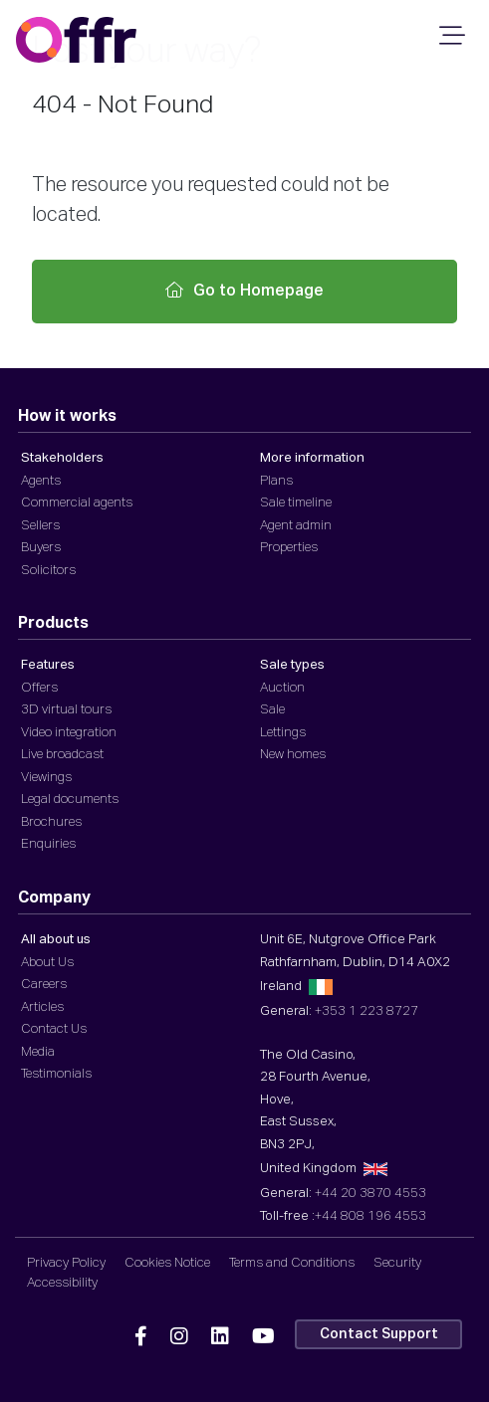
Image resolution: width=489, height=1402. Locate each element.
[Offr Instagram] (179, 1337)
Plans (276, 481)
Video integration (69, 732)
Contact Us (54, 1029)
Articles (42, 1007)
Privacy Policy (66, 1263)
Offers (39, 688)
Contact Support (379, 1334)
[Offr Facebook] (140, 1337)
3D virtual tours (66, 709)
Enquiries (48, 844)
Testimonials (56, 1074)
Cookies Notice (167, 1263)
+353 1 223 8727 (366, 1011)
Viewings (46, 777)
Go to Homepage (244, 291)
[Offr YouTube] (263, 1337)
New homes (293, 754)
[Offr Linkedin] (220, 1337)
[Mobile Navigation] (449, 42)
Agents (41, 481)
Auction (282, 688)
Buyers (41, 547)
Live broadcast (62, 754)
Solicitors (48, 570)
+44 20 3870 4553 (370, 1193)
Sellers (40, 525)
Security (397, 1263)
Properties (289, 547)
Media (38, 1052)
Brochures (51, 822)
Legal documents (70, 799)
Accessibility (62, 1283)
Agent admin (296, 525)
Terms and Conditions (292, 1263)
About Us (47, 962)
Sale (272, 709)
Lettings (283, 732)
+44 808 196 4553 (370, 1216)
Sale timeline (296, 503)
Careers (44, 984)
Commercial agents (76, 503)
